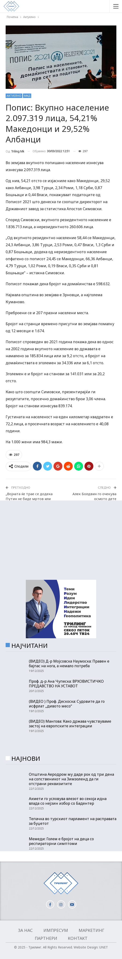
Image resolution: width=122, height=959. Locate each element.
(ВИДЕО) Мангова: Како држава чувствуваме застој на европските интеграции (70, 723)
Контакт (78, 938)
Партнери (46, 938)
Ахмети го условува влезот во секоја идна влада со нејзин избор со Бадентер (68, 801)
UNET (103, 947)
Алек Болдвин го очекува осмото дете (94, 496)
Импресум (55, 930)
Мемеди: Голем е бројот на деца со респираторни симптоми (61, 841)
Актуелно (14, 96)
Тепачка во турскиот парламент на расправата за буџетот (72, 821)
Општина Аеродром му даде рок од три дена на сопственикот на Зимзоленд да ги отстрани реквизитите (71, 779)
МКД (27, 96)
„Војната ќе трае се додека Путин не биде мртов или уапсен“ (29, 498)
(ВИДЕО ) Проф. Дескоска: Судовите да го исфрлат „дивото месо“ (67, 704)
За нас (25, 930)
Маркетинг (91, 930)
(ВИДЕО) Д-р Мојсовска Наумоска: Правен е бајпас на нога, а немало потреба (69, 663)
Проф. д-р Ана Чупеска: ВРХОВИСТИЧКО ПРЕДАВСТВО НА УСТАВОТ (66, 684)
